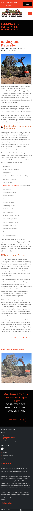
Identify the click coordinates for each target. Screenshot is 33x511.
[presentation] (2, 360)
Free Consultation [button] (16, 420)
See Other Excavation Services (20, 338)
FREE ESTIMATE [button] (27, 3)
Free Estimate (6, 464)
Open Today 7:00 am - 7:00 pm (9, 2)
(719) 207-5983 (6, 5)
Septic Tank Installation (11, 186)
